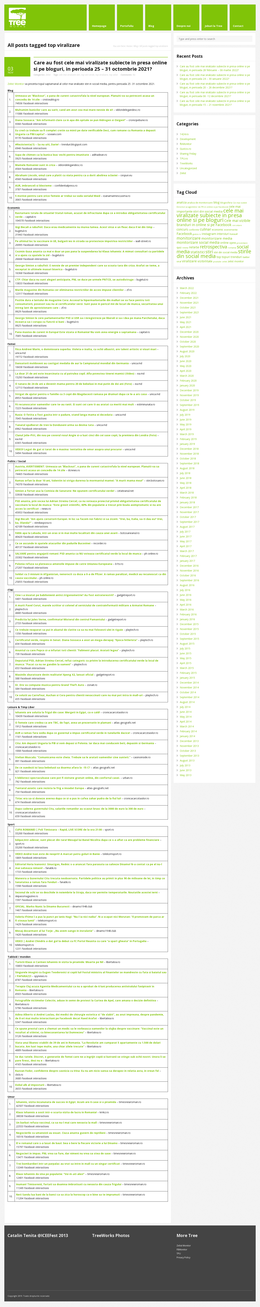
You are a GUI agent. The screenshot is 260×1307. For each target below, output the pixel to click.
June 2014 (185, 711)
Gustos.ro (185, 148)
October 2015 (188, 634)
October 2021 (188, 307)
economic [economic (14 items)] (217, 229)
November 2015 (189, 629)
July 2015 (185, 648)
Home (129, 46)
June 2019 (185, 419)
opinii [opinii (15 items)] (232, 242)
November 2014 (189, 687)
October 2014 (188, 692)
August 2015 (187, 643)
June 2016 (185, 595)
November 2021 (189, 302)
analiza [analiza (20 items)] (182, 202)
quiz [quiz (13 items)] (179, 247)
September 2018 (189, 463)
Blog (136, 46)
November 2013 (189, 746)
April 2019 (185, 429)
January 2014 (187, 736)
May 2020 (185, 366)
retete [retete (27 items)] (194, 247)
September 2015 (189, 638)
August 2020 (187, 351)
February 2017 (188, 556)
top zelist (113, 74)
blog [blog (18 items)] (216, 202)
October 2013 (188, 750)
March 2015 (187, 668)
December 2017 (189, 507)
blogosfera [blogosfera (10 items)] (226, 202)
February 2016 (188, 614)
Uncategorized (188, 168)
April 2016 (185, 604)
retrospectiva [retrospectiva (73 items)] (213, 247)
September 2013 (189, 755)
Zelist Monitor (16, 84)
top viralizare (102, 74)
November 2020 (189, 336)
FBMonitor (182, 1249)
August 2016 (187, 585)
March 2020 (187, 375)
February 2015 (188, 673)
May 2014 (185, 716)
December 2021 (189, 297)
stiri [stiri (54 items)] (209, 252)
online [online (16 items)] (224, 243)
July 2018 (185, 473)
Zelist (48, 74)
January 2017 (187, 560)
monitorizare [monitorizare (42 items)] (189, 238)
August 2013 (187, 760)
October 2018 (188, 458)
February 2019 (188, 439)
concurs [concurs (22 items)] (182, 229)
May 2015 (185, 658)
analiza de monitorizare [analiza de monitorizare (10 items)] (200, 202)
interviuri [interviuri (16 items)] (223, 234)
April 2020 (185, 371)
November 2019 (189, 395)
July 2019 (185, 414)
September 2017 (189, 522)
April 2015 (185, 663)
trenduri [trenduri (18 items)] (236, 257)
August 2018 (187, 468)
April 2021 (185, 327)
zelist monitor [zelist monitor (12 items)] (236, 261)
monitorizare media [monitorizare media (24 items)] (216, 238)
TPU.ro (184, 158)
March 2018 (187, 492)
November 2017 (189, 512)
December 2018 (189, 448)
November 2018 (189, 453)
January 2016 (187, 619)
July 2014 (185, 707)
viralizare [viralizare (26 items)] (189, 261)
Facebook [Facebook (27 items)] (184, 233)
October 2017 (188, 517)
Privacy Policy (183, 1257)
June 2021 (185, 317)
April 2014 (185, 721)
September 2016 (189, 580)
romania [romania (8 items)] (232, 247)
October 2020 (188, 341)
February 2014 (188, 731)
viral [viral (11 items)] (179, 261)
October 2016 (188, 575)
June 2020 (185, 361)
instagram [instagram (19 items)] (209, 234)
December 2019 (189, 390)
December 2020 (189, 332)
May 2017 (185, 541)
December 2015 (189, 624)
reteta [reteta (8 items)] (185, 247)
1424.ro (184, 134)
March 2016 (187, 609)
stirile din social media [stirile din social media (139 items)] (214, 254)
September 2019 (189, 405)
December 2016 (189, 565)
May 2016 (185, 599)
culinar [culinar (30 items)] (205, 229)
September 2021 (189, 312)
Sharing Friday (188, 153)
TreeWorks (186, 163)
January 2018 (187, 502)
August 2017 (187, 526)
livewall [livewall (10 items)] (234, 234)
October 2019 (188, 400)
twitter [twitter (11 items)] (246, 257)
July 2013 (185, 765)
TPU (179, 1253)
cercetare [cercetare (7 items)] (237, 225)
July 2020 (185, 356)
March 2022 (187, 288)
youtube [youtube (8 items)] (217, 261)
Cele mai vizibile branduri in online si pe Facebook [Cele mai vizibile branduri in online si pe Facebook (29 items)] (213, 222)
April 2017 (185, 546)
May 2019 (185, 424)
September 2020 (189, 346)
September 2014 (189, 697)
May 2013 (185, 775)
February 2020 (188, 380)
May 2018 (185, 483)
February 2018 (188, 497)
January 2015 (187, 677)
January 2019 (187, 444)
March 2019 (187, 434)
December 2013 (189, 741)
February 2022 (188, 293)
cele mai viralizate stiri (69, 74)
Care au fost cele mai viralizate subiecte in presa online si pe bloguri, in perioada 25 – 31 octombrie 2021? (100, 65)
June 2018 (185, 478)
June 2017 (185, 536)
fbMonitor (186, 144)
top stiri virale (87, 74)
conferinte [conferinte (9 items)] (194, 229)
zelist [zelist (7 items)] (224, 261)
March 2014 (187, 726)
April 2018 (185, 487)
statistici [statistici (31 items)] (197, 251)
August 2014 (187, 702)
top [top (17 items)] (218, 257)
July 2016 (185, 590)
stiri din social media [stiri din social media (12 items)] (225, 252)
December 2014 (189, 682)
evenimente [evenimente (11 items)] (231, 229)
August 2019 (187, 409)
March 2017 (187, 551)
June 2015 (185, 653)
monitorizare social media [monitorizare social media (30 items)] (198, 242)
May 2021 (185, 322)
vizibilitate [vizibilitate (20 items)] (205, 261)
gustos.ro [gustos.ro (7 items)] (197, 234)
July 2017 (185, 531)
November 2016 (189, 570)
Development (188, 139)
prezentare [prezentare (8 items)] (242, 243)
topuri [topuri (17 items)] (226, 257)
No (128, 74)
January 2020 (187, 385)
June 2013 (185, 770)
